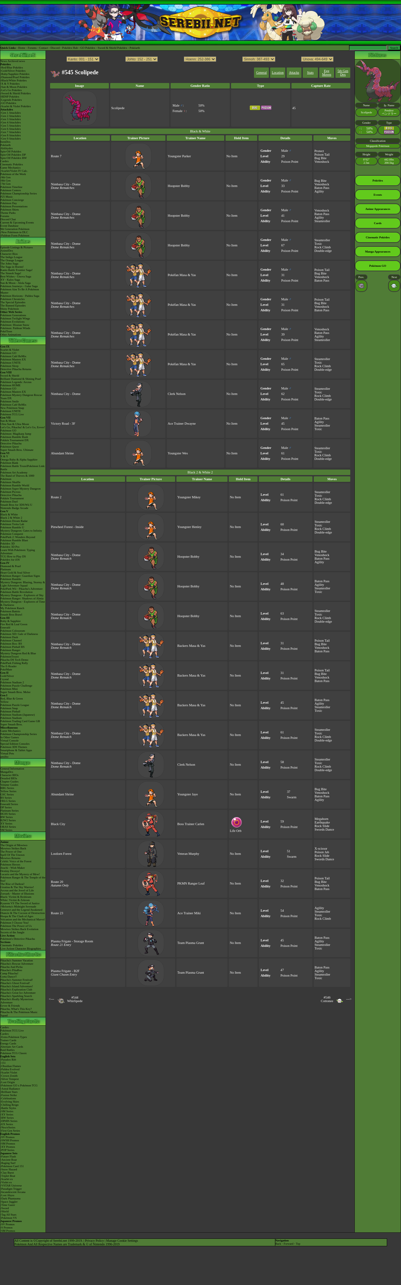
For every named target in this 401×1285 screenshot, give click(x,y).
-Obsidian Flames (10, 1066)
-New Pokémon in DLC (14, 232)
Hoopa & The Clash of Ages (16, 916)
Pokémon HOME (10, 385)
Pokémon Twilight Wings (15, 318)
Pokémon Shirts (9, 209)
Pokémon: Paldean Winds (15, 328)
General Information (12, 768)
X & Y (4, 456)
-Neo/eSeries (7, 1127)
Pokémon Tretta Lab (12, 524)
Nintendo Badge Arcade (14, 508)
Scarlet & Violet (9, 349)
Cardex (4, 161)
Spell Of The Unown (12, 854)
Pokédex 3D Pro (9, 546)
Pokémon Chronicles (12, 299)
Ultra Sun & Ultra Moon (14, 424)
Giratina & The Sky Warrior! (17, 887)
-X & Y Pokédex (10, 83)
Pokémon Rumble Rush (14, 437)
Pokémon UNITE (10, 362)
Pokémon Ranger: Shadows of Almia (22, 598)
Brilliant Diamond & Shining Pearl (20, 378)
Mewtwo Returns (10, 858)
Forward (289, 1243)
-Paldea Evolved (9, 1069)
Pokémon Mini (9, 688)
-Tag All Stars (8, 1214)
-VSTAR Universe (11, 1185)
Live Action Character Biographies (20, 948)
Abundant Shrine (62, 453)
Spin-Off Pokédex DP (13, 154)
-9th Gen (5, 177)
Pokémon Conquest (11, 533)
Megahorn (322, 819)
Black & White (9, 514)
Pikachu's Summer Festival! (16, 979)
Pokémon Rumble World (14, 485)
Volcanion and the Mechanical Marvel (22, 919)
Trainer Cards (8, 1040)
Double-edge (323, 251)
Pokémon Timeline (11, 187)
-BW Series (7, 1117)
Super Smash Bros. (11, 724)
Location (278, 72)
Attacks (294, 72)
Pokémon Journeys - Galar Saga (18, 286)
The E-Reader (8, 666)
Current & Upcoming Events (17, 222)
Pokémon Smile (9, 401)
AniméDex (6, 250)
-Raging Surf (8, 1163)
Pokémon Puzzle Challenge (16, 685)
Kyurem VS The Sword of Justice (19, 903)
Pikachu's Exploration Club (16, 989)
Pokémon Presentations (13, 206)
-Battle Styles (8, 1108)
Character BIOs (9, 775)
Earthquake (322, 822)
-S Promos (6, 1227)
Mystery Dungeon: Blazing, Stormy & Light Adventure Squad (22, 584)
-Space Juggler (8, 1201)
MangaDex (6, 771)
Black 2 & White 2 (11, 517)
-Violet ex (6, 1182)
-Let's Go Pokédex (11, 90)
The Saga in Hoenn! (12, 266)
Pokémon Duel (9, 501)
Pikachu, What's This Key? (16, 1008)
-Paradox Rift (8, 1059)
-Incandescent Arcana (13, 1192)
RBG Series (7, 788)
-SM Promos (7, 1143)
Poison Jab (322, 852)
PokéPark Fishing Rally (14, 663)
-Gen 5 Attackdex (10, 125)
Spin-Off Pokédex (10, 151)
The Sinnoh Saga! (10, 273)
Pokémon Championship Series (18, 193)
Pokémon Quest (9, 446)
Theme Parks (8, 212)
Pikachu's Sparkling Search (16, 996)
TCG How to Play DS (13, 556)
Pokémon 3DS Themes (13, 747)
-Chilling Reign (9, 1104)
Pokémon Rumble (10, 579)
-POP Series (7, 1150)
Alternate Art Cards (11, 1046)
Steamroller (322, 221)
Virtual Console (9, 740)
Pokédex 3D (7, 543)
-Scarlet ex (6, 1179)
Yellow (4, 701)
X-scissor (321, 848)
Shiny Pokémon (9, 308)
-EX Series (6, 1124)
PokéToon (6, 331)
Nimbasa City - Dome (65, 184)
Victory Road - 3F (63, 423)
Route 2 (56, 497)
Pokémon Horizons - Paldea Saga (19, 295)
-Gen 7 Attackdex (10, 132)
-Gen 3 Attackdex (10, 119)
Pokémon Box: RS (11, 643)
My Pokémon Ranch (12, 608)
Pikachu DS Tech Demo (14, 659)
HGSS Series (8, 813)
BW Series (6, 817)
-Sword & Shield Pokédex (15, 93)
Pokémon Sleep (9, 366)
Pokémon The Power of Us (16, 925)
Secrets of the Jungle (12, 932)
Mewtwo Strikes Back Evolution (19, 929)
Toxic (318, 243)
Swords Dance (324, 829)
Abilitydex (6, 148)
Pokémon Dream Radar (13, 521)
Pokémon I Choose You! (14, 922)
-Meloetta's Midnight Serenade (18, 906)
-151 (3, 1062)
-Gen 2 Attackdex (10, 116)
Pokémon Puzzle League (14, 705)
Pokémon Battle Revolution (16, 592)
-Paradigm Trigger (11, 1188)
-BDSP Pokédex (9, 96)
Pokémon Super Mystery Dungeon (20, 488)
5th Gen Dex (343, 72)
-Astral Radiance (10, 1088)
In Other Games (9, 737)
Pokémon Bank (9, 462)
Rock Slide (322, 826)
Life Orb (236, 829)
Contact (43, 47)
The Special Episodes (12, 302)
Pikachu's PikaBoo (11, 970)
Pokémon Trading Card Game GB (20, 721)
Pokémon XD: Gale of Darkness (19, 634)
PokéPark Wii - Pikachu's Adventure (21, 588)
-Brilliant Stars (8, 1091)
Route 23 (57, 913)
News (3, 61)
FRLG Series (8, 801)
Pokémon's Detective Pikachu (17, 938)
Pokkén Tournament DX (14, 440)
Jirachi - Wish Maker (12, 867)
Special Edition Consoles (15, 743)
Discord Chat (8, 219)
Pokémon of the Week (13, 174)
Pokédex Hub (70, 47)
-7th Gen (5, 183)
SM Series (6, 830)
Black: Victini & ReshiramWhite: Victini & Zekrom (15, 898)
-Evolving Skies (9, 1101)
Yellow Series (8, 791)
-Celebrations (8, 1098)
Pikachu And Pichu (11, 967)
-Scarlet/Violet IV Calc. (14, 170)
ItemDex (5, 141)
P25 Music (6, 196)
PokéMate (6, 669)
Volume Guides (9, 784)
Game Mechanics (10, 167)
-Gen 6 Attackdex (10, 128)
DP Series (6, 807)
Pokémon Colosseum (12, 630)
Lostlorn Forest (61, 853)
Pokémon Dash (9, 637)
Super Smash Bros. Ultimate (17, 449)
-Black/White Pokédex (13, 80)
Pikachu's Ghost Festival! (15, 983)
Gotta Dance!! (8, 976)
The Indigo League (11, 257)
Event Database (9, 225)
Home (21, 47)
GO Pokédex (87, 47)
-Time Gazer (7, 1205)
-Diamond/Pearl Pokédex (15, 77)
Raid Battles (7, 1050)
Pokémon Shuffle (10, 482)
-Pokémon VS (8, 1217)
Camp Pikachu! (9, 973)
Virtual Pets (7, 753)
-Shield (4, 1211)
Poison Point (289, 161)
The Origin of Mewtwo (13, 845)
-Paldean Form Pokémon (14, 235)
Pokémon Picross (10, 491)
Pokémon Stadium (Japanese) (17, 714)
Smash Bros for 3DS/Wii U (16, 504)
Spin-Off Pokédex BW (13, 158)
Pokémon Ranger (10, 650)
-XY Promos (7, 1146)
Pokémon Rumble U (12, 527)
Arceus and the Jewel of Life (17, 890)
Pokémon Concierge (12, 200)
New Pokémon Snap (12, 407)
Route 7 (56, 156)
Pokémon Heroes (10, 864)
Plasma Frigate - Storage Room (72, 941)
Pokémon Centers (10, 190)
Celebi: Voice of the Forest (15, 861)
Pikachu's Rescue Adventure (16, 963)
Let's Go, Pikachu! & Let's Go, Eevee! (22, 427)
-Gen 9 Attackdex (10, 138)
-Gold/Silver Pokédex (13, 70)
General (261, 72)
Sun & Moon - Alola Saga (15, 283)
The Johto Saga (9, 263)
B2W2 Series (8, 820)
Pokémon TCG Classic (13, 1053)
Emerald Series (9, 804)
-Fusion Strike (8, 1095)
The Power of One (11, 851)
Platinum (5, 569)
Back (278, 1243)
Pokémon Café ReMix (13, 356)
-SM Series (6, 1111)
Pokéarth (135, 47)
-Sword (4, 1208)
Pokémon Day (8, 203)
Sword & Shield (9, 375)
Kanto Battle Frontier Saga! (16, 270)
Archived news (16, 61)
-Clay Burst (7, 1172)
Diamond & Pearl (10, 566)
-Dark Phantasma (10, 1198)
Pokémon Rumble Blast (14, 540)
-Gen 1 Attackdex (10, 112)
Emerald (5, 627)
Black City (58, 824)
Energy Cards (8, 1043)
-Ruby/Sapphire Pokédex (14, 74)
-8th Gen (5, 180)
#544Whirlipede (75, 999)
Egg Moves (326, 72)
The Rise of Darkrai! (12, 884)
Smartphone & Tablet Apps (16, 750)
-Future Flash (8, 1156)
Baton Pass (321, 188)
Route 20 (57, 882)
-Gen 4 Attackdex (10, 122)
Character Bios (9, 253)
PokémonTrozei (9, 656)
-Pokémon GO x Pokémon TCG (18, 1085)
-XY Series (6, 1114)
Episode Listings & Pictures (16, 247)
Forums (32, 47)
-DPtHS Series (8, 1121)
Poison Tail (322, 154)
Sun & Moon (8, 420)
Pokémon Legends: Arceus (15, 382)
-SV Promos (7, 1137)
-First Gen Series (10, 1130)
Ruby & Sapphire (10, 621)
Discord (55, 47)
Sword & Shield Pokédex (112, 47)
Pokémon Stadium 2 (12, 682)
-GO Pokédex (8, 103)
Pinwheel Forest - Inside (67, 527)
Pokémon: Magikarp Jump (15, 433)
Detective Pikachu (11, 443)
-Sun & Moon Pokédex (13, 86)
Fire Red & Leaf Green (13, 624)
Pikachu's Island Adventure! (16, 986)
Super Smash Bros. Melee (15, 692)
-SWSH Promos (9, 1140)
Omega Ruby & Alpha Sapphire (18, 459)
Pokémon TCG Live (12, 414)
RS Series (6, 797)
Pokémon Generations (13, 315)
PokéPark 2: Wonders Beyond (17, 537)
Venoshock (321, 161)
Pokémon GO (8, 353)
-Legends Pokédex (11, 99)
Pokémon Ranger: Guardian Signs (20, 575)
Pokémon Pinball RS (12, 646)
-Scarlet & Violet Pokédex (15, 106)
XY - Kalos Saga (10, 279)
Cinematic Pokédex (11, 164)
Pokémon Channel (11, 640)
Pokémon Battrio (10, 611)
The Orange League (11, 260)
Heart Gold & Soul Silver (15, 572)
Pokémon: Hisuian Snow (14, 324)
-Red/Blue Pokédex (11, 67)
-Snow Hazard (8, 1169)
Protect (319, 151)
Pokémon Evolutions (12, 321)
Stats (310, 72)
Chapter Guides (9, 781)
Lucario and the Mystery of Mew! (20, 874)
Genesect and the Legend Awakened (21, 909)
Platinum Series (9, 810)
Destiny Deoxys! (10, 871)
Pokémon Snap (9, 708)
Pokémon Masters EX (13, 359)
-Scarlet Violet (8, 1072)
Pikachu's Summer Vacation (16, 960)
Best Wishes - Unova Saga (15, 276)
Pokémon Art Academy (13, 472)
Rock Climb (322, 247)
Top (298, 1243)
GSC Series (7, 794)
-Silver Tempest (9, 1079)
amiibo (4, 756)
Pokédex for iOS (10, 559)
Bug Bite (320, 158)
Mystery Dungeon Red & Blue (18, 653)
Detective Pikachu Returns (15, 369)
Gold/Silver (7, 676)
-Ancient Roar (8, 1159)
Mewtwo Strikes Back (13, 848)
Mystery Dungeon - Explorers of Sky (22, 595)
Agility (319, 191)
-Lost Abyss (7, 1195)
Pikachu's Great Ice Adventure (18, 992)
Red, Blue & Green (11, 698)
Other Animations (10, 334)
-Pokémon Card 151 (12, 1166)
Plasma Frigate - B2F (65, 971)
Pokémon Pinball (10, 711)
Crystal (4, 679)
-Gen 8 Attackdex (10, 135)
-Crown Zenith (8, 1075)
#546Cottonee (327, 999)
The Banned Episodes (13, 305)
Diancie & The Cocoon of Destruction (22, 913)
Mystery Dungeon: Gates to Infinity (21, 530)
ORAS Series (8, 826)
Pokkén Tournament (12, 498)
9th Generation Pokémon (14, 229)
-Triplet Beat (7, 1175)
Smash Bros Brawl (11, 614)
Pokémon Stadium (11, 718)
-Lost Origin (7, 1082)
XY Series (6, 823)
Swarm (291, 797)
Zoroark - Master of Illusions (17, 893)
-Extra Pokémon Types (13, 1037)
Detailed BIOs (8, 778)
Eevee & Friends (10, 1005)
